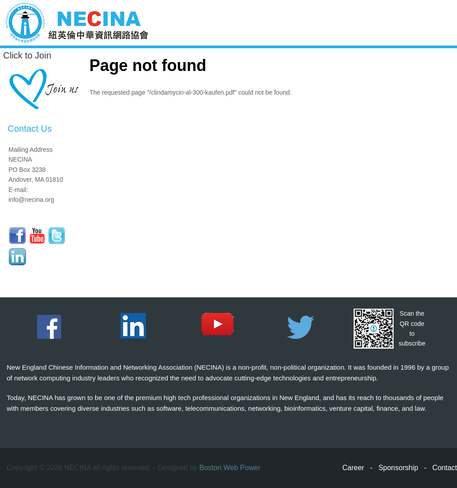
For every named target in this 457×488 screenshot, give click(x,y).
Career (353, 467)
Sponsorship (398, 467)
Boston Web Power (230, 467)
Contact (444, 467)
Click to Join (27, 55)
